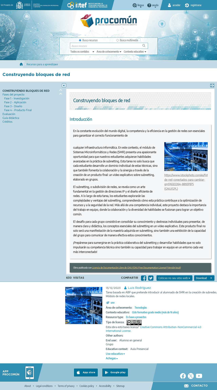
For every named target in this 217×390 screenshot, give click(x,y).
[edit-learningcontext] (135, 51)
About (27, 386)
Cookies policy (87, 386)
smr (113, 302)
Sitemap (120, 386)
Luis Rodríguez (139, 288)
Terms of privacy (66, 386)
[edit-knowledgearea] (109, 51)
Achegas (111, 358)
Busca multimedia (127, 40)
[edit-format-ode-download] (204, 278)
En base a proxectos (136, 317)
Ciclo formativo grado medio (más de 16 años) (155, 312)
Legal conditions (44, 386)
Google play (117, 373)
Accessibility (105, 386)
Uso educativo (114, 353)
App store (88, 373)
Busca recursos (88, 40)
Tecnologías (141, 307)
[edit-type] (82, 51)
